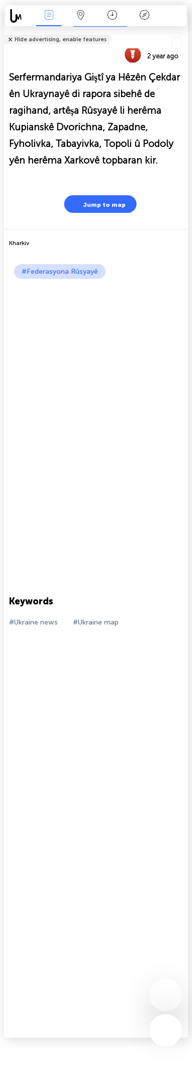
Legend (144, 16)
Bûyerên (49, 16)
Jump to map (98, 204)
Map (80, 16)
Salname (112, 16)
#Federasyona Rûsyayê (60, 271)
